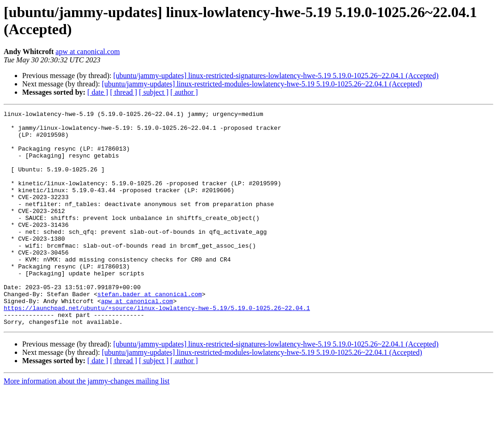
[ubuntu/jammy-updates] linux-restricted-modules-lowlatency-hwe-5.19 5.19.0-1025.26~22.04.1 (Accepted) (262, 84)
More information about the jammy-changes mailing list (87, 424)
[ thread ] (123, 92)
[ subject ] (154, 92)
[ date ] (97, 92)
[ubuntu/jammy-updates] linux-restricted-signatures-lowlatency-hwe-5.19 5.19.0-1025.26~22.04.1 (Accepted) (275, 75)
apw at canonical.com (87, 51)
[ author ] (184, 92)
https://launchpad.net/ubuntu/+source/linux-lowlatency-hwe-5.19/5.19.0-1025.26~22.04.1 (157, 348)
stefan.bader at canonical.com (149, 331)
